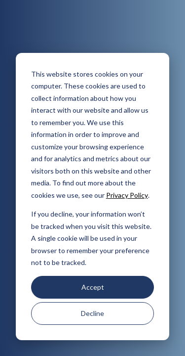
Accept (92, 287)
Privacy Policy (127, 195)
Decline (92, 313)
